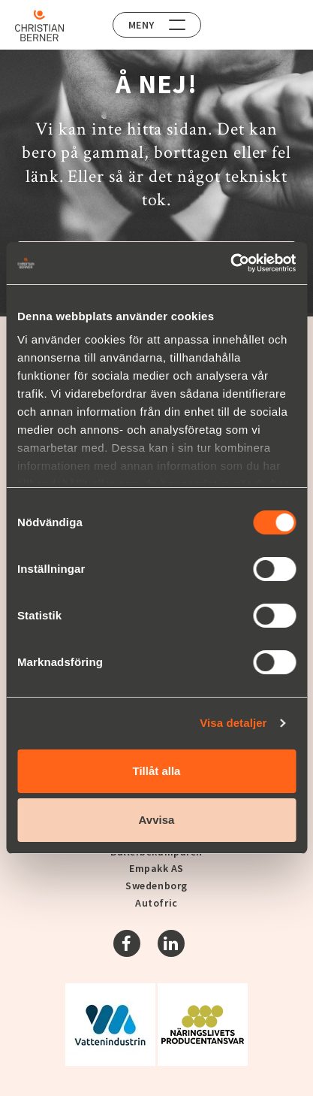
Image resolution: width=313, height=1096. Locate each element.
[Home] (39, 26)
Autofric (156, 903)
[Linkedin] (171, 943)
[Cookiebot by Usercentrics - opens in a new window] (230, 263)
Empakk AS (156, 868)
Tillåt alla (157, 770)
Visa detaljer (233, 722)
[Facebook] (126, 943)
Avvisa (157, 819)
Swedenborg (156, 885)
